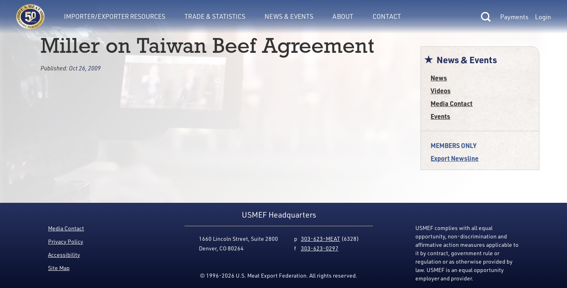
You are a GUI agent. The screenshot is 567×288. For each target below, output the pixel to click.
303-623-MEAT (320, 238)
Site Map (59, 267)
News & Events (288, 16)
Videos (441, 90)
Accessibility (64, 254)
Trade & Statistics (214, 16)
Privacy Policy (65, 241)
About (343, 16)
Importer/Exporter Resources (114, 16)
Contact (387, 16)
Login (543, 16)
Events (440, 116)
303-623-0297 (320, 248)
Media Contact (452, 103)
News (439, 78)
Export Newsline (455, 158)
